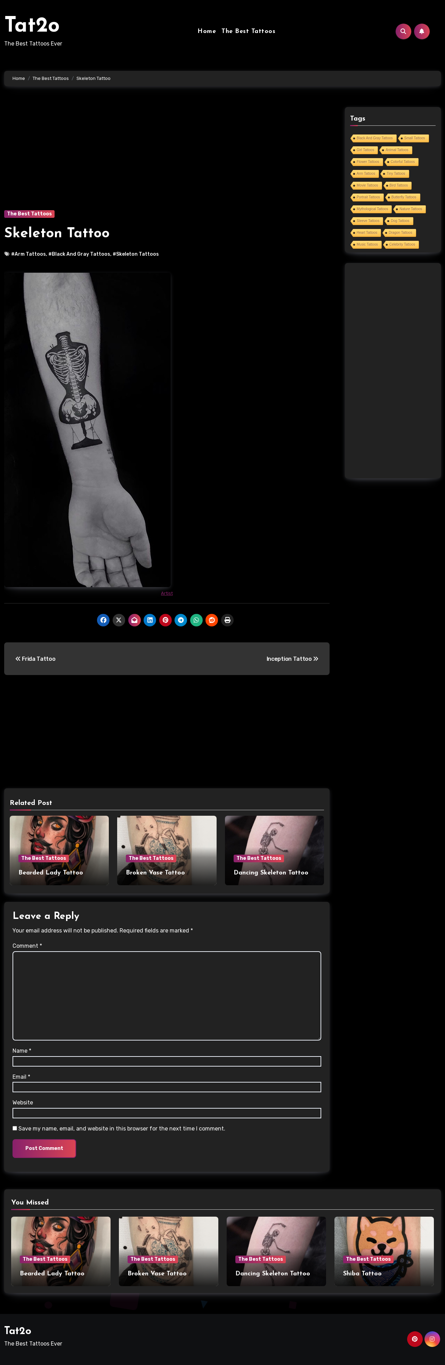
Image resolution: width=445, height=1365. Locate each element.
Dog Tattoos (400, 221)
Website (23, 1102)
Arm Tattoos (366, 173)
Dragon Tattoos (400, 233)
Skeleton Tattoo (57, 234)
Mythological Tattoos (372, 209)
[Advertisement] (168, 158)
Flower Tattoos (368, 162)
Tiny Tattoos (396, 173)
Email (21, 1077)
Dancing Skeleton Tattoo (271, 873)
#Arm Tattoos (28, 254)
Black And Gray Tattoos (375, 138)
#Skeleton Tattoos (136, 254)
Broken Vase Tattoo (155, 873)
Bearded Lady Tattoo (50, 873)
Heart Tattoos (367, 233)
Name (22, 1050)
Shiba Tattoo (362, 1274)
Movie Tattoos (367, 185)
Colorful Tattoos (403, 162)
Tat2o (32, 26)
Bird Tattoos (399, 185)
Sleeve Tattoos (368, 221)
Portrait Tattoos (368, 197)
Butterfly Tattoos (403, 197)
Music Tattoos (367, 244)
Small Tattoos (414, 138)
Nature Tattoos (410, 209)
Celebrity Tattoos (402, 244)
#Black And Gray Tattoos (79, 254)
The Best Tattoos (248, 31)
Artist (167, 593)
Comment (27, 946)
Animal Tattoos (397, 150)
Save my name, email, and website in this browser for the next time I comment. (121, 1128)
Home (206, 31)
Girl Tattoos (365, 150)
